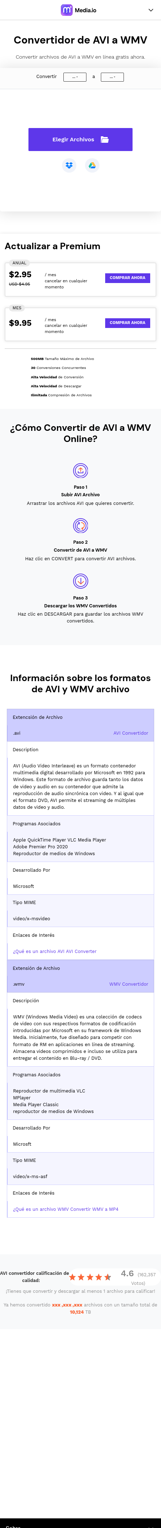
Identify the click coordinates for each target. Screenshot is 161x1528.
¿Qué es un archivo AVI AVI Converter (55, 951)
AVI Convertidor (130, 733)
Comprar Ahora (128, 277)
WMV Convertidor (128, 984)
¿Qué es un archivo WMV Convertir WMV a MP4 (65, 1209)
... (73, 77)
